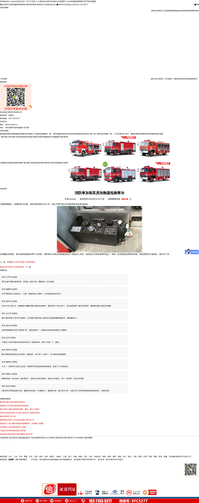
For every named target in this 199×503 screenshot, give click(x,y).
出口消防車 (50, 438)
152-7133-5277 (81, 5)
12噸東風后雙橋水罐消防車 (10, 163)
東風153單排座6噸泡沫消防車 (57, 163)
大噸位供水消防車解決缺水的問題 (13, 431)
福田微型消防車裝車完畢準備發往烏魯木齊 (16, 434)
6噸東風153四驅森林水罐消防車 (56, 137)
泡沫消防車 (13, 438)
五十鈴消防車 (78, 438)
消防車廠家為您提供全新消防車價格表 (67, 134)
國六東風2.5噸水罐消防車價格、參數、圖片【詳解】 (20, 409)
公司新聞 (168, 79)
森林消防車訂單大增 (7, 416)
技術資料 (182, 11)
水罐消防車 (4, 438)
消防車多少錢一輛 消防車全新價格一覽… (98, 134)
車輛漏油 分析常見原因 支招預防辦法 (21, 262)
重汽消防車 (68, 438)
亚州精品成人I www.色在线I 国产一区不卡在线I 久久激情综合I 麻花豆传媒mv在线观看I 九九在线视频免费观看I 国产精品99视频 (48, 1)
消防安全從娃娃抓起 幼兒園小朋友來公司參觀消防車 (20, 413)
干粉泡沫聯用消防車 (38, 438)
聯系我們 (195, 11)
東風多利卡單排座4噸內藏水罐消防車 (14, 406)
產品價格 (168, 11)
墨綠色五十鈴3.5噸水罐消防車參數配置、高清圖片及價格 (21, 423)
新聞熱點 (175, 11)
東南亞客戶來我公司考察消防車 (12, 267)
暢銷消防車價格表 (149, 134)
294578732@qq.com (66, 5)
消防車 (160, 79)
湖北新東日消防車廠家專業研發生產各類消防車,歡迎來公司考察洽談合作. (28, 5)
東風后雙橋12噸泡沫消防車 (33, 137)
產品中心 (161, 11)
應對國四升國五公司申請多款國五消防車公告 (17, 420)
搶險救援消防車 (24, 438)
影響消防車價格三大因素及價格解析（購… (36, 134)
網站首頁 (154, 11)
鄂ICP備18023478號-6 (114, 460)
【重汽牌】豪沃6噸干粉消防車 (11, 137)
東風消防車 (59, 438)
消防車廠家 (4, 8)
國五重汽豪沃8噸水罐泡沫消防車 (12, 402)
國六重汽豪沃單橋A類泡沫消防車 (33, 163)
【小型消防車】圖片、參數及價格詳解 (128, 134)
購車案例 (188, 11)
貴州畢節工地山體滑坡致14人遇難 (13, 427)
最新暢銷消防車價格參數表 (10, 134)
